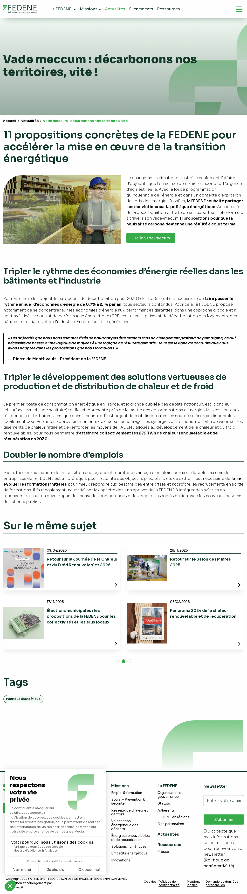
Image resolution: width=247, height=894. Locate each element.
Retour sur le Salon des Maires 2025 (200, 562)
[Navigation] (239, 9)
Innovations (120, 860)
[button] (118, 661)
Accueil (9, 121)
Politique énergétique (23, 699)
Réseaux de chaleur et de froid (129, 812)
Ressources (169, 844)
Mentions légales (193, 883)
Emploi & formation (126, 793)
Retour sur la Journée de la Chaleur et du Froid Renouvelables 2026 (82, 562)
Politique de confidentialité (168, 883)
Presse (163, 852)
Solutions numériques (129, 847)
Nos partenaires (171, 824)
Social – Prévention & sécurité (128, 802)
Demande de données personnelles (222, 883)
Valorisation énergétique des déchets (124, 825)
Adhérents (166, 810)
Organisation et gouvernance (170, 795)
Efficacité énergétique (129, 853)
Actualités (30, 121)
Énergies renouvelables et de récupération (130, 838)
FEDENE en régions (173, 817)
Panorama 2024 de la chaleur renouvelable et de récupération (203, 613)
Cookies (150, 881)
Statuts (164, 803)
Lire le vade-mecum (150, 238)
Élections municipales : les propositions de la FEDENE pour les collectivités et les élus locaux (81, 616)
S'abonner (224, 819)
